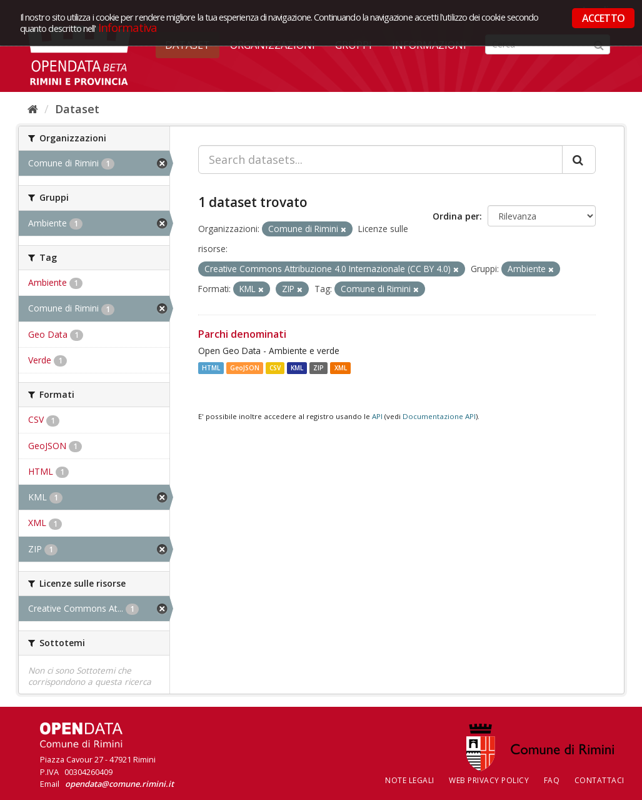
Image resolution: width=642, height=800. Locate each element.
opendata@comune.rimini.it (119, 783)
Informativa (128, 27)
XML (340, 367)
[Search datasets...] (380, 159)
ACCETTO (603, 18)
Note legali (409, 780)
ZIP (318, 367)
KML (297, 367)
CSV (275, 367)
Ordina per (456, 216)
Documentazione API (439, 416)
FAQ (552, 780)
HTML (211, 367)
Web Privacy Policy (489, 780)
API (377, 416)
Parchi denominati (242, 334)
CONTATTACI (599, 780)
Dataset (77, 108)
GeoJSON (244, 367)
